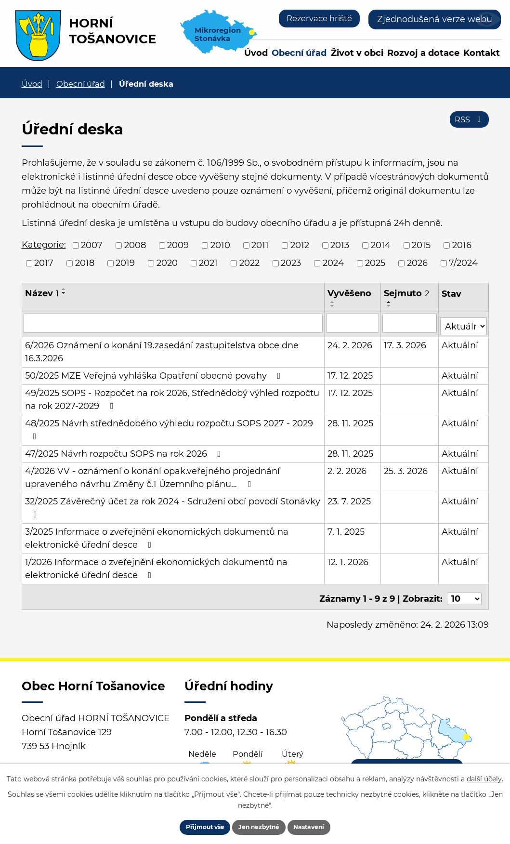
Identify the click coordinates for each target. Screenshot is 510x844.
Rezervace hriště (315, 19)
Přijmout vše (191, 824)
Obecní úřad (299, 53)
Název (42, 293)
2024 (333, 263)
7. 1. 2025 (346, 528)
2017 (43, 263)
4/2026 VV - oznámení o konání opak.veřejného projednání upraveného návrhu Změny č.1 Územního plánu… (152, 474)
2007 (92, 245)
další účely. (485, 774)
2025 (375, 263)
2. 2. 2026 (347, 467)
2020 (167, 263)
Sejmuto (407, 293)
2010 (220, 245)
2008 (135, 245)
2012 (299, 245)
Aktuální (460, 342)
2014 (381, 245)
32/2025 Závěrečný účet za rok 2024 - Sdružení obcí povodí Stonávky (172, 504)
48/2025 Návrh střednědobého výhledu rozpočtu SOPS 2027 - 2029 (169, 426)
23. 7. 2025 (349, 498)
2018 (84, 263)
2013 (339, 245)
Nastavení (323, 824)
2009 (178, 245)
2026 (417, 263)
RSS (467, 124)
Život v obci (357, 53)
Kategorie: (44, 244)
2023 (291, 263)
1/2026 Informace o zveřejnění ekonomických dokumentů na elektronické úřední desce (156, 565)
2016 (461, 245)
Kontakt (481, 53)
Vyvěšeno (350, 293)
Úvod (256, 53)
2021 (208, 263)
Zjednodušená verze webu (434, 19)
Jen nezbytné (259, 824)
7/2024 (463, 263)
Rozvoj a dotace (423, 53)
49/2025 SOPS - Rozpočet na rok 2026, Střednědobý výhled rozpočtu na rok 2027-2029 (172, 396)
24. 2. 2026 (350, 342)
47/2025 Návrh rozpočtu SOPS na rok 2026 (125, 450)
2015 (421, 245)
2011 (260, 245)
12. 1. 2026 (348, 559)
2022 (249, 263)
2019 (125, 263)
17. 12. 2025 (350, 372)
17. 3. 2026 (405, 342)
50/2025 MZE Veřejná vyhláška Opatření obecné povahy (155, 372)
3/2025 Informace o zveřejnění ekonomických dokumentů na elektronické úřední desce (156, 535)
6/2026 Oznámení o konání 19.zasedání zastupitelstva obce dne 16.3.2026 (162, 348)
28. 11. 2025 (351, 420)
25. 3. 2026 (406, 467)
